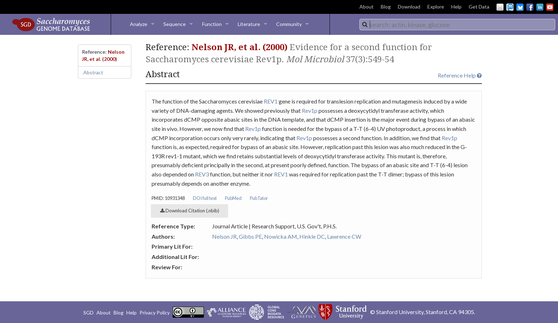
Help (456, 7)
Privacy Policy (155, 312)
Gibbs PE (250, 236)
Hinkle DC (312, 236)
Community (289, 24)
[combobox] (457, 24)
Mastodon (510, 7)
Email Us (500, 7)
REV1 (271, 101)
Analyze (138, 24)
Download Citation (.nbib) (189, 210)
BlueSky (519, 7)
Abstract (93, 72)
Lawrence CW (344, 236)
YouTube (549, 7)
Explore (435, 7)
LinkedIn (539, 7)
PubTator (259, 198)
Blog (386, 7)
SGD (88, 312)
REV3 (202, 174)
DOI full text (205, 198)
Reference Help (460, 75)
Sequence (174, 24)
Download (409, 7)
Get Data (479, 7)
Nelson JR (224, 236)
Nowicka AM (280, 236)
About (366, 7)
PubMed (233, 198)
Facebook (529, 7)
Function (212, 24)
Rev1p (309, 110)
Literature (249, 24)
